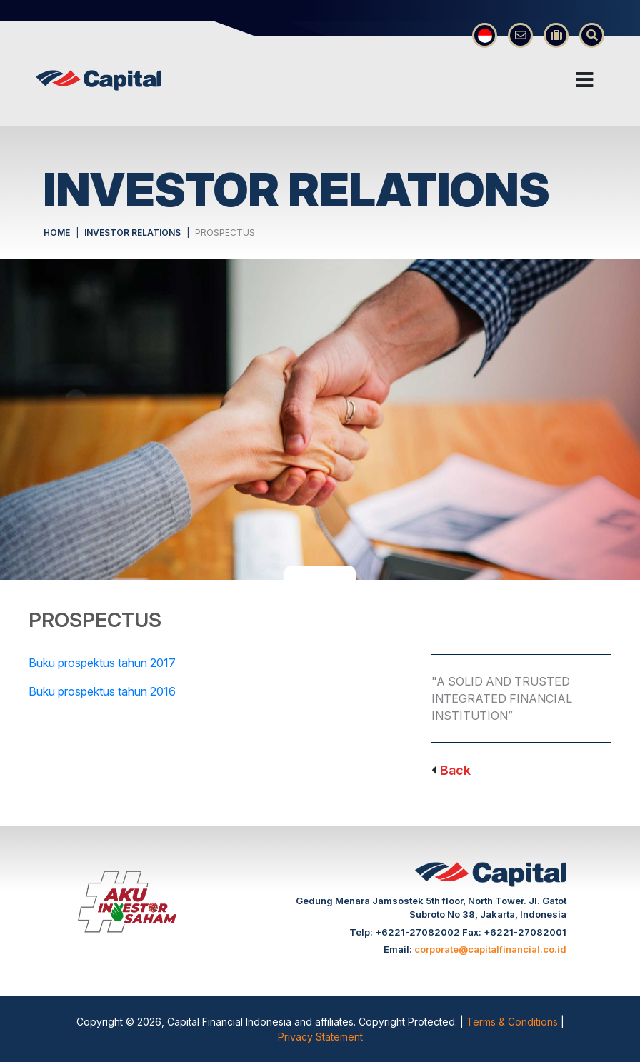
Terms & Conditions (513, 1022)
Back (455, 770)
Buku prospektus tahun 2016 (102, 691)
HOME (57, 232)
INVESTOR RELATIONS (132, 232)
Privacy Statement (320, 1037)
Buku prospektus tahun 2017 (102, 663)
